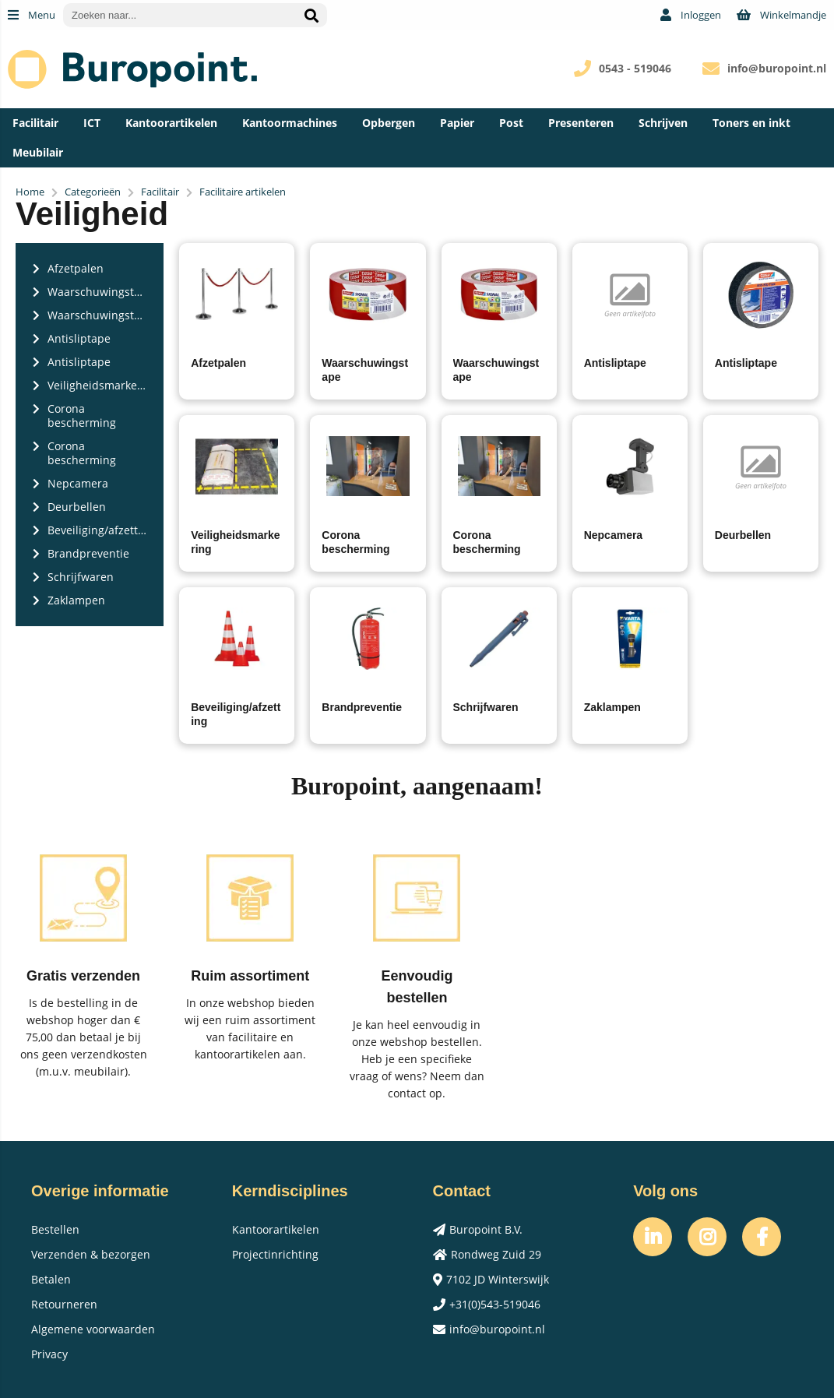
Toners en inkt (751, 122)
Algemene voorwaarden (93, 1329)
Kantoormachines (289, 122)
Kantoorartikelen (171, 122)
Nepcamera (613, 535)
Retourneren (64, 1304)
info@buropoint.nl (776, 68)
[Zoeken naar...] (311, 15)
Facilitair (35, 122)
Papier (457, 122)
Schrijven (663, 122)
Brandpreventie (362, 707)
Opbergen (388, 122)
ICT (91, 122)
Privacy (49, 1354)
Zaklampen (612, 707)
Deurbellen (743, 535)
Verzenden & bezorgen (90, 1254)
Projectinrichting (275, 1254)
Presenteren (581, 122)
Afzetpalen (218, 363)
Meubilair (37, 152)
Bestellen (55, 1229)
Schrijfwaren (486, 707)
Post (511, 122)
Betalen (51, 1279)
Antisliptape (615, 363)
